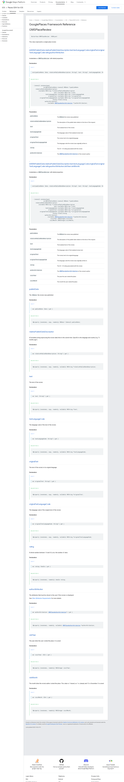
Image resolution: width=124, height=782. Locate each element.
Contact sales (115, 7)
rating (31, 547)
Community (80, 2)
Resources (30, 11)
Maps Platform (15, 2)
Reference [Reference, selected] (13, 11)
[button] (11, 16)
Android (60, 779)
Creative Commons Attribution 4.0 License (73, 722)
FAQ (27, 779)
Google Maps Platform (47, 20)
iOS (3, 8)
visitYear (32, 635)
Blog (72, 2)
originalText (33, 462)
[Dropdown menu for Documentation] (67, 2)
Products (42, 2)
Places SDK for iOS (15, 8)
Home (30, 20)
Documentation (59, 20)
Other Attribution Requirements (41, 598)
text (30, 376)
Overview (34, 2)
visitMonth (33, 678)
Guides (4, 11)
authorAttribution (36, 589)
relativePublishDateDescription (41, 332)
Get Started (102, 7)
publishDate (34, 289)
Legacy (39, 11)
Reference (83, 20)
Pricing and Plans (96, 779)
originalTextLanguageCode (39, 504)
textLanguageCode (37, 419)
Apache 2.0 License (31, 724)
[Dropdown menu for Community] (85, 2)
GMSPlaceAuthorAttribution (63, 103)
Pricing (50, 2)
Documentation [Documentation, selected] (60, 2)
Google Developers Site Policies (54, 724)
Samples (21, 11)
